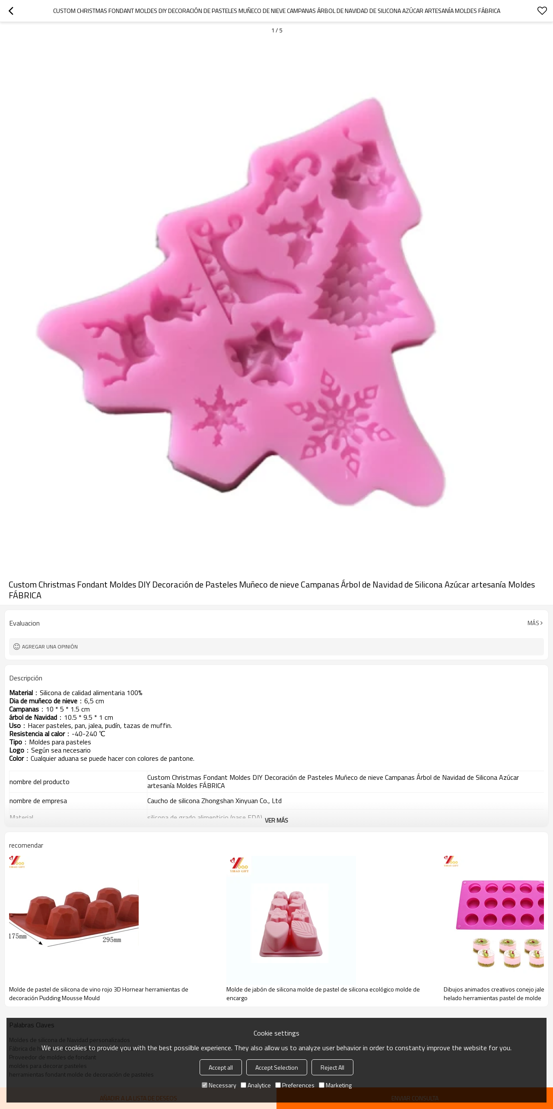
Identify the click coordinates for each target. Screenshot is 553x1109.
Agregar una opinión (50, 646)
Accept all (221, 1067)
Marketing (335, 1085)
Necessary (219, 1085)
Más (533, 623)
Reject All (332, 1067)
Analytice (256, 1085)
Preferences (295, 1085)
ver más (276, 820)
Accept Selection (276, 1067)
